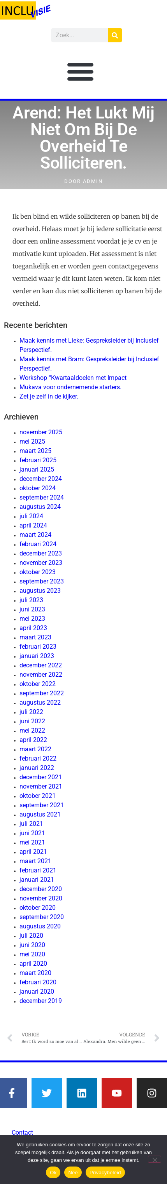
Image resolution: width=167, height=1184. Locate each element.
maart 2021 (35, 861)
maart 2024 (35, 534)
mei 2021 (32, 842)
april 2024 (33, 525)
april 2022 (33, 739)
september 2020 (41, 917)
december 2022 (40, 665)
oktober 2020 (37, 907)
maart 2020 (35, 973)
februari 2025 (37, 460)
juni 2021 (32, 833)
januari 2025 (36, 469)
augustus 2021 (40, 814)
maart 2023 (35, 637)
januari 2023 (36, 656)
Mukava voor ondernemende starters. (70, 387)
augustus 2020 (40, 926)
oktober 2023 (37, 572)
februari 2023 (37, 646)
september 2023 (41, 581)
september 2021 (41, 805)
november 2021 (40, 786)
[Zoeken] (115, 35)
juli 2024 (31, 516)
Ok (53, 1172)
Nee (73, 1172)
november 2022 (40, 674)
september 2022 (41, 693)
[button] (80, 71)
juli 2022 (31, 712)
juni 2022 (32, 721)
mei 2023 (32, 618)
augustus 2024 (40, 506)
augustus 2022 (40, 702)
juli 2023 (31, 600)
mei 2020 (32, 954)
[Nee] (154, 1159)
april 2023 (33, 628)
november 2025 (40, 432)
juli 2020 (31, 935)
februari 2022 (37, 758)
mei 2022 (32, 730)
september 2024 (41, 497)
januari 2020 (36, 991)
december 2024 (40, 478)
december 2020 (40, 889)
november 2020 (40, 898)
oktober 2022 (37, 684)
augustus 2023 (40, 590)
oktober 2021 (37, 795)
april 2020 (33, 963)
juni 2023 (32, 609)
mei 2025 (32, 441)
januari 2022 (36, 767)
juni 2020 (32, 945)
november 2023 (40, 562)
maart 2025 (35, 450)
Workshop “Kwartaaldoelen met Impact (73, 377)
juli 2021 (31, 823)
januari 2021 (36, 879)
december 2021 (40, 777)
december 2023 (40, 553)
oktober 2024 (37, 488)
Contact (22, 1132)
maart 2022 (35, 749)
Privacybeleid (105, 1172)
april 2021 (33, 851)
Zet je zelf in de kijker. (48, 396)
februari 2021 (37, 870)
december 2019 (40, 1001)
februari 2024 (37, 544)
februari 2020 (37, 982)
